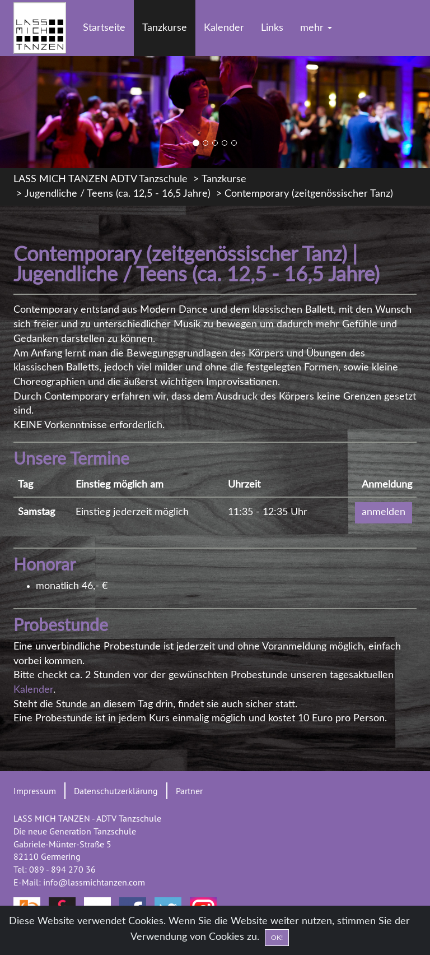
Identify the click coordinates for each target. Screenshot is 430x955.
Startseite (104, 28)
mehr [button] (316, 28)
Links (272, 28)
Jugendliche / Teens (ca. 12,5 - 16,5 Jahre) (118, 194)
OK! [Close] (277, 943)
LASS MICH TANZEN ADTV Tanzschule (100, 179)
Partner (189, 790)
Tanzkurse (164, 28)
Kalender (224, 28)
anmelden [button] (383, 512)
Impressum (34, 790)
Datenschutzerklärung (116, 790)
